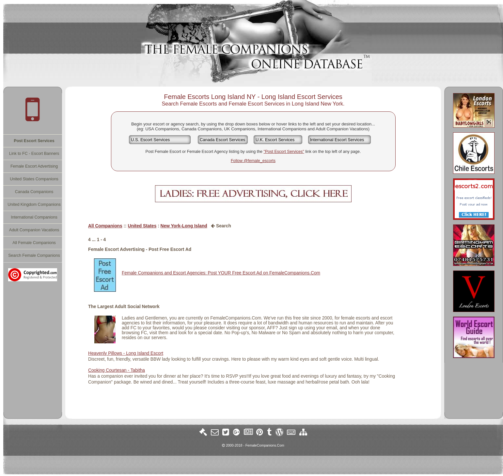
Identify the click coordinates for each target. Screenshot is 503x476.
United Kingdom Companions (34, 204)
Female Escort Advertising (34, 166)
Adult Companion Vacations (34, 230)
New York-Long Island (184, 225)
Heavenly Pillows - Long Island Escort (125, 353)
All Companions (105, 225)
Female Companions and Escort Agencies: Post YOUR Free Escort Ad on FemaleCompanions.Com (221, 273)
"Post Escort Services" (284, 151)
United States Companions (34, 179)
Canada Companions (34, 191)
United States (142, 225)
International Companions (34, 217)
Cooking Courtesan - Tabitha (116, 370)
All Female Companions (34, 242)
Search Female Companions (34, 255)
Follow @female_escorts (253, 160)
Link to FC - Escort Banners (34, 153)
